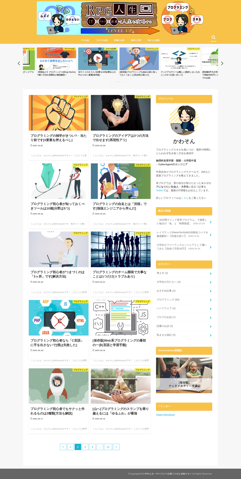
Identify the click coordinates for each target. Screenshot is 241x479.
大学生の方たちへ (168, 282)
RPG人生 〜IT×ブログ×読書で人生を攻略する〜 (168, 473)
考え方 (162, 273)
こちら (185, 198)
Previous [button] (18, 63)
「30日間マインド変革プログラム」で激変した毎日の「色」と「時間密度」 (182, 222)
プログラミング (168, 299)
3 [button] (118, 81)
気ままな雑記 (154, 40)
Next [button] (222, 63)
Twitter (159, 190)
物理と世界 (136, 40)
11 (108, 446)
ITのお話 (85, 40)
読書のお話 (119, 40)
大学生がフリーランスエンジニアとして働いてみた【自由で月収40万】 (182, 247)
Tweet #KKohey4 (165, 414)
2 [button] (115, 81)
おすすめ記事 (166, 290)
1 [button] (111, 81)
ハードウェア (166, 308)
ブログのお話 (102, 40)
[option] (100, 61)
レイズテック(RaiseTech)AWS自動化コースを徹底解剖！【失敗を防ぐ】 (182, 234)
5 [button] (126, 81)
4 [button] (122, 81)
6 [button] (129, 81)
